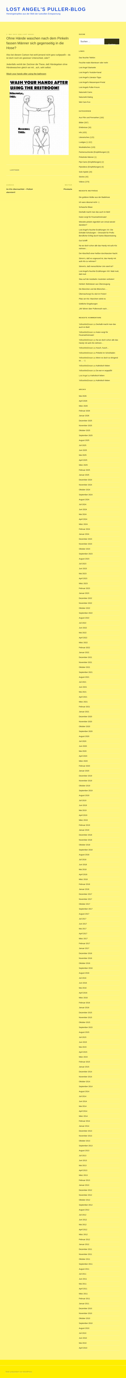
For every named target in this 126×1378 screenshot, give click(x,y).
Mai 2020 (83, 751)
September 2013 (86, 1146)
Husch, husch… (102, 348)
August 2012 (84, 1210)
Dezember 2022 (85, 598)
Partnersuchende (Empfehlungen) (93, 152)
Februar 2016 (84, 1003)
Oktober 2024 (84, 490)
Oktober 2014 (84, 1082)
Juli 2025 (82, 445)
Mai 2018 (83, 869)
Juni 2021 (83, 687)
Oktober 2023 (84, 549)
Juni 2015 (83, 1042)
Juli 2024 (82, 504)
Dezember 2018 (85, 835)
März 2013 (83, 1175)
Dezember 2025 (85, 421)
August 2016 (84, 973)
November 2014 (85, 1077)
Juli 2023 (82, 564)
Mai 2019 (83, 810)
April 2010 (83, 1348)
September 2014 (86, 1086)
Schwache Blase (86, 207)
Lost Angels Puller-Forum (89, 87)
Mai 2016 (83, 988)
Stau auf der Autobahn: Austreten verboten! (96, 279)
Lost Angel (28, 34)
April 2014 (83, 1111)
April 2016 (83, 993)
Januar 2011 (84, 1304)
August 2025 (84, 440)
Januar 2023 (84, 593)
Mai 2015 (83, 1047)
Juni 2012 (83, 1220)
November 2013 (85, 1136)
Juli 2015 (82, 1037)
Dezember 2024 (85, 480)
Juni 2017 (83, 924)
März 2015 (83, 1057)
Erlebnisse (83, 127)
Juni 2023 (83, 569)
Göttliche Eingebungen (88, 304)
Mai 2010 (83, 1343)
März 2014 (83, 1116)
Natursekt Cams (85, 92)
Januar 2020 (84, 771)
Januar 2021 (84, 712)
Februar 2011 (84, 1299)
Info (80, 132)
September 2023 (86, 554)
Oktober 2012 (84, 1200)
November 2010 (85, 1313)
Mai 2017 (83, 929)
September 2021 (86, 672)
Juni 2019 (83, 805)
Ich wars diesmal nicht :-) (89, 202)
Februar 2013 (84, 1180)
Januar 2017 (84, 948)
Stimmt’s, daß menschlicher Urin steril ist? (96, 266)
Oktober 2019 (84, 786)
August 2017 (84, 914)
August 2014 (84, 1091)
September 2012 (86, 1205)
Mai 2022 (83, 633)
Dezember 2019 (85, 776)
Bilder (81, 122)
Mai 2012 (83, 1225)
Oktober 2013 (84, 1141)
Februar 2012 (84, 1239)
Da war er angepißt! (104, 370)
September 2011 (86, 1264)
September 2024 (86, 495)
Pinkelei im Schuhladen (105, 353)
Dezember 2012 (85, 1190)
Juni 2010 (83, 1338)
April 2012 (83, 1230)
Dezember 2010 (85, 1308)
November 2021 (85, 662)
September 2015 (86, 1027)
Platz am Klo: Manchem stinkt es (92, 299)
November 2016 (85, 958)
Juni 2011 (83, 1279)
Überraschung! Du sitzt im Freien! (92, 294)
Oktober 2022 (84, 608)
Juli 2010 (82, 1333)
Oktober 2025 (84, 430)
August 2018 (84, 855)
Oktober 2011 (84, 1259)
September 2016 (86, 968)
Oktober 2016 (84, 963)
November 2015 (85, 1017)
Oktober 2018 (84, 845)
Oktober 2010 (84, 1318)
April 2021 (83, 697)
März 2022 (83, 643)
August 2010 (84, 1328)
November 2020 (85, 722)
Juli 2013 (82, 1156)
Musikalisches (84, 147)
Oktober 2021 (84, 667)
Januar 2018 (84, 889)
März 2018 (83, 879)
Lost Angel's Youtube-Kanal (90, 72)
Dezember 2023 (85, 539)
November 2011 (85, 1254)
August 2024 (84, 500)
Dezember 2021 (85, 657)
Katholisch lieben (103, 366)
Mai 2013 (83, 1165)
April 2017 (83, 934)
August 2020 (84, 736)
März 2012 (83, 1234)
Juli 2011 (82, 1274)
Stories (82, 177)
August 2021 (84, 677)
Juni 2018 (83, 865)
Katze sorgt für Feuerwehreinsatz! (93, 217)
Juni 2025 (83, 450)
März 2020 (83, 761)
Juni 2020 (83, 746)
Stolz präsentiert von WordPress (19, 1372)
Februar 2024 (84, 529)
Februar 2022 (84, 648)
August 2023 (84, 559)
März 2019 (83, 820)
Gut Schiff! (83, 241)
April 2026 (83, 401)
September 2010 (86, 1323)
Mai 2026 (83, 396)
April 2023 (83, 578)
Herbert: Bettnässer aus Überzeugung (94, 284)
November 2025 (85, 426)
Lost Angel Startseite (87, 67)
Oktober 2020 (84, 726)
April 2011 (83, 1289)
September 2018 (86, 850)
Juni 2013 (83, 1160)
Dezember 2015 (85, 1013)
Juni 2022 (83, 628)
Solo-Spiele (83, 172)
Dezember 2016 (85, 953)
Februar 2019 (84, 825)
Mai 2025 (83, 455)
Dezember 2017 (85, 894)
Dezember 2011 (85, 1249)
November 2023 (85, 544)
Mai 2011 (83, 1284)
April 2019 (83, 815)
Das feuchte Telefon (87, 58)
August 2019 (84, 795)
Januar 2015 (84, 1067)
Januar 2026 (84, 416)
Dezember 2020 (85, 717)
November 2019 (85, 781)
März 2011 (83, 1294)
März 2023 (83, 583)
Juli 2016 (82, 978)
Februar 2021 (84, 707)
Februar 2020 (84, 766)
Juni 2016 (83, 983)
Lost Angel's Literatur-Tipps (90, 77)
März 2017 (83, 939)
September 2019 (86, 791)
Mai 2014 (83, 1106)
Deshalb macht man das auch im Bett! (94, 212)
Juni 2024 (83, 509)
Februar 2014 (84, 1121)
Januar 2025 (84, 475)
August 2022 (84, 618)
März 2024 (83, 524)
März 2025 (83, 465)
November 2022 (85, 603)
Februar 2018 (84, 884)
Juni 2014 (83, 1101)
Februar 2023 (84, 588)
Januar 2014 (84, 1126)
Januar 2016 (84, 1008)
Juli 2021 (82, 682)
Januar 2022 (84, 652)
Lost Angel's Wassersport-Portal (92, 82)
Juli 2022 (82, 623)
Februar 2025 (84, 470)
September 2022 (86, 613)
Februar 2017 (84, 943)
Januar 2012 (84, 1244)
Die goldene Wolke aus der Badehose (94, 197)
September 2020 (86, 731)
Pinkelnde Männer (86, 157)
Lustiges (14, 170)
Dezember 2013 (85, 1131)
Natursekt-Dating (86, 97)
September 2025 (86, 435)
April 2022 (83, 638)
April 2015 (83, 1052)
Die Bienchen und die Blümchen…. (93, 289)
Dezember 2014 (85, 1072)
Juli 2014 (82, 1096)
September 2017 (86, 909)
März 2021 (83, 702)
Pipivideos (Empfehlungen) (90, 167)
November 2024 (85, 485)
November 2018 (85, 840)
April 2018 (83, 874)
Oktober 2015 (84, 1022)
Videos (82, 182)
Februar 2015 (84, 1062)
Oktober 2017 (84, 904)
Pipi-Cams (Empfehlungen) (90, 162)
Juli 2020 (82, 741)
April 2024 (83, 519)
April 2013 (83, 1170)
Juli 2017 (82, 919)
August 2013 (84, 1151)
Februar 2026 (84, 411)
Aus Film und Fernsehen (89, 117)
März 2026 (83, 406)
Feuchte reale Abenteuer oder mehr (93, 63)
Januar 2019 (84, 830)
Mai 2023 (83, 574)
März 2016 (83, 998)
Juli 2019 (82, 800)
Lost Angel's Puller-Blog (46, 9)
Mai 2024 (83, 514)
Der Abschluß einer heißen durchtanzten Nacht (98, 253)
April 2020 (83, 756)
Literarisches (84, 137)
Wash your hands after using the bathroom (26, 74)
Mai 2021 (83, 692)
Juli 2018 (82, 860)
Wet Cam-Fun (84, 102)
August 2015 (84, 1032)
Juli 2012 (82, 1215)
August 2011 (84, 1269)
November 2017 (85, 899)
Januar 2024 (84, 534)
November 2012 (85, 1195)
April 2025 (83, 460)
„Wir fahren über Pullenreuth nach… (93, 309)
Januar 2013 (84, 1185)
